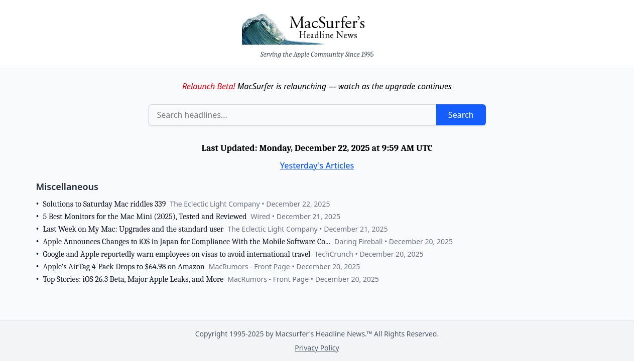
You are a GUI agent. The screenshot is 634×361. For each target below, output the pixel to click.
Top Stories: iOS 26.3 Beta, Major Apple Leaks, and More (133, 279)
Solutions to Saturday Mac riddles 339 (104, 204)
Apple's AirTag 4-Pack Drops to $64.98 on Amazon (124, 266)
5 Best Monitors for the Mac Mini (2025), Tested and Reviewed (145, 216)
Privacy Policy (317, 347)
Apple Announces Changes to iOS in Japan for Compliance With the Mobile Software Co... (186, 241)
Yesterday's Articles (317, 165)
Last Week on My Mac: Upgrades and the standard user (133, 229)
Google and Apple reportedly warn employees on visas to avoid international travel (177, 254)
